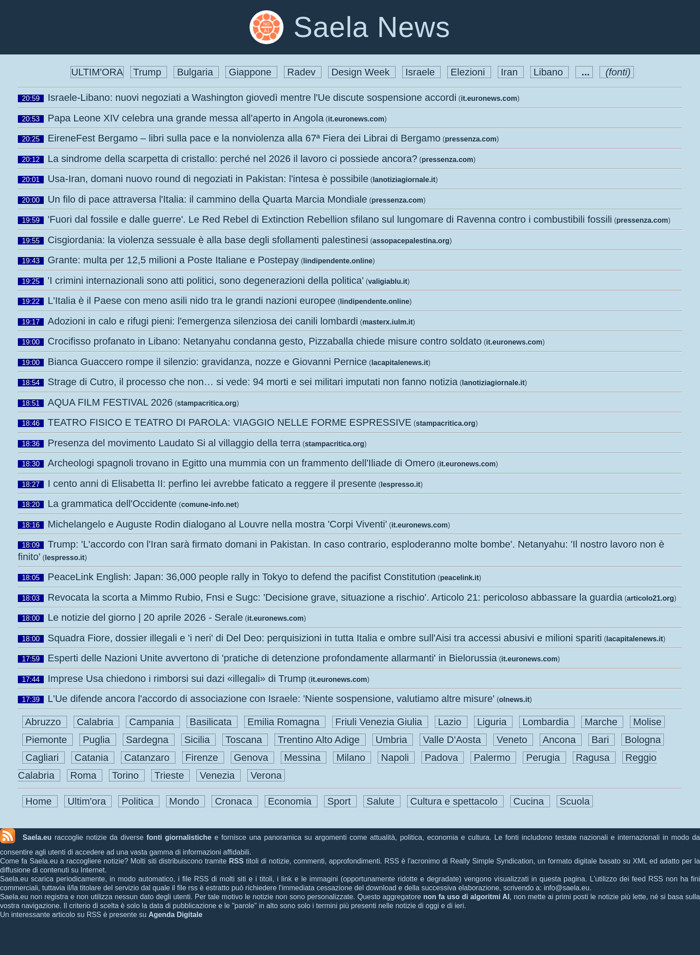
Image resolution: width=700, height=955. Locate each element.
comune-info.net (209, 504)
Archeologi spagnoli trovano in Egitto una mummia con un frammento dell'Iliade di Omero (241, 463)
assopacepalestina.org (411, 241)
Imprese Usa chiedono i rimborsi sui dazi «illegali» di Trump (177, 678)
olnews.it (514, 699)
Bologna (642, 739)
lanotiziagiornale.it (404, 179)
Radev (302, 72)
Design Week (362, 72)
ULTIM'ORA (97, 72)
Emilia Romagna (285, 721)
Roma (84, 775)
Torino (126, 775)
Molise (647, 721)
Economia (291, 801)
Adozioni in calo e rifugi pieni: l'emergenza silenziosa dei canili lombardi (203, 321)
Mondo (186, 801)
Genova (252, 757)
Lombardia (547, 721)
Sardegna (148, 739)
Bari (601, 739)
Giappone (251, 72)
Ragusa (594, 757)
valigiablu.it (387, 281)
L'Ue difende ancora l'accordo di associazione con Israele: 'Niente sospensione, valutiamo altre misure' (271, 698)
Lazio (451, 721)
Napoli (396, 757)
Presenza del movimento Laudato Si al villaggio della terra (174, 442)
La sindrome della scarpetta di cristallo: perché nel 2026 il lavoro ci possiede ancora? (232, 158)
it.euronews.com (489, 98)
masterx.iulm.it (387, 322)
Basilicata (212, 721)
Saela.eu (37, 837)
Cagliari (43, 757)
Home (40, 801)
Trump (149, 72)
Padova (442, 757)
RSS (236, 861)
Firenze (203, 757)
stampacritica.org (207, 403)
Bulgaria (196, 72)
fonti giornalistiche (178, 837)
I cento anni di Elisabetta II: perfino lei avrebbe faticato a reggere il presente (212, 483)
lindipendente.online (338, 261)
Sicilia (199, 739)
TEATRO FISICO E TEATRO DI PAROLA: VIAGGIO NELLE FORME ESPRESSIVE (230, 422)
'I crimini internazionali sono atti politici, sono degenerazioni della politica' (206, 280)
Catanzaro (148, 757)
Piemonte (47, 739)
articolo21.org (650, 598)
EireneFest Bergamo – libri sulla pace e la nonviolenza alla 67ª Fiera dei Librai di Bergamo (244, 138)
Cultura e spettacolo (455, 801)
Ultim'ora (88, 801)
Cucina (530, 801)
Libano (549, 72)
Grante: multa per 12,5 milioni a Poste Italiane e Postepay (173, 260)
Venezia (218, 775)
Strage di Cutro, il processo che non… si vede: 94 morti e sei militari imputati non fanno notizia (253, 381)
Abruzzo (45, 721)
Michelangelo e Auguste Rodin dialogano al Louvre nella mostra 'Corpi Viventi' (217, 524)
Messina (303, 757)
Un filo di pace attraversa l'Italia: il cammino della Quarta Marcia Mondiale (207, 199)
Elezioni (469, 72)
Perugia (544, 757)
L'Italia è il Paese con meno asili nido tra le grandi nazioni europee (192, 300)
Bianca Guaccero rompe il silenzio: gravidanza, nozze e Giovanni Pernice (207, 361)
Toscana (245, 739)
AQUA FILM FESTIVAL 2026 (110, 402)
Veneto (513, 739)
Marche (602, 721)
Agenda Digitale (176, 914)
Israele (421, 72)
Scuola (575, 801)
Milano (352, 757)
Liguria (493, 721)
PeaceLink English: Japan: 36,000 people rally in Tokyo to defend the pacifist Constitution (242, 576)
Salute (382, 801)
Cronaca (235, 801)
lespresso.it (401, 484)
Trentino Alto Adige (320, 739)
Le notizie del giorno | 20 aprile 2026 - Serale (145, 617)
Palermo (493, 757)
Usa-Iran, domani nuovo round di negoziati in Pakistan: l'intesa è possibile (208, 178)
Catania (93, 757)
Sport (340, 801)
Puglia (98, 739)
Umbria (392, 739)
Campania (152, 721)
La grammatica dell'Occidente (112, 503)
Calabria (96, 721)
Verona (266, 775)
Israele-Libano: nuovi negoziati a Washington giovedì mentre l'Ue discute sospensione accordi (252, 97)
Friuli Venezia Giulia (380, 721)
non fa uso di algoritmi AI (466, 897)
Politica (138, 801)
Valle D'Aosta (453, 739)
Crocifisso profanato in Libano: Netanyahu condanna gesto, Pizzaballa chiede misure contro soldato (265, 341)
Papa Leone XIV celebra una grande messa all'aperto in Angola (186, 118)
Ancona (560, 739)
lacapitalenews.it (399, 362)
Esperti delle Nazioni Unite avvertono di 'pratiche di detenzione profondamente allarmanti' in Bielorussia (272, 658)
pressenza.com (471, 139)
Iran (510, 72)
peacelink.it (459, 577)
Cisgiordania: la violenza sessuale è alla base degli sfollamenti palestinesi (208, 239)
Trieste (170, 775)
